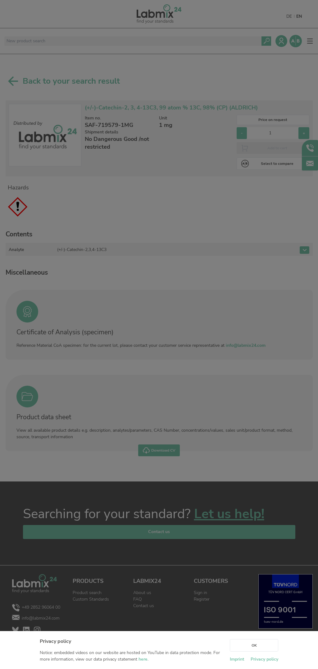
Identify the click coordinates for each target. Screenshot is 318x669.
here (143, 659)
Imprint (237, 659)
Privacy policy (264, 659)
